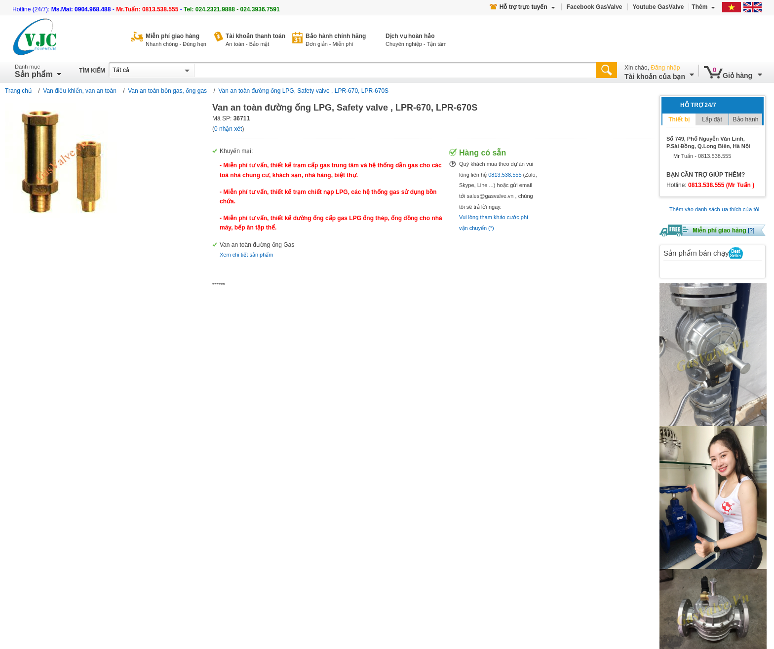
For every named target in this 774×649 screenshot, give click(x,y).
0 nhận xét (228, 128)
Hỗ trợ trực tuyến (522, 6)
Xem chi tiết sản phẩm (246, 255)
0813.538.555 (504, 175)
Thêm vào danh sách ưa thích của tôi (714, 209)
